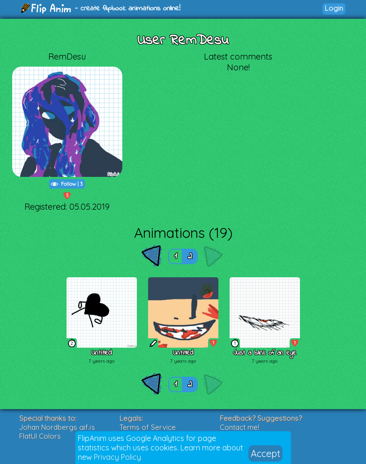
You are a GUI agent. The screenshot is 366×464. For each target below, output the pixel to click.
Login (334, 8)
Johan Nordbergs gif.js (57, 427)
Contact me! (239, 427)
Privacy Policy (117, 457)
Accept (265, 453)
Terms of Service (148, 427)
